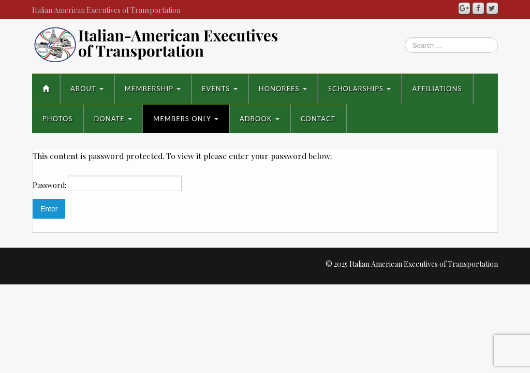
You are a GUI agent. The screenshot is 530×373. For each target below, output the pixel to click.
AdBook (259, 118)
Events (220, 88)
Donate (113, 118)
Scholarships (359, 88)
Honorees (283, 88)
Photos (57, 118)
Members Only (185, 118)
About (87, 88)
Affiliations (437, 88)
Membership (153, 88)
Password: (107, 183)
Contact (318, 118)
